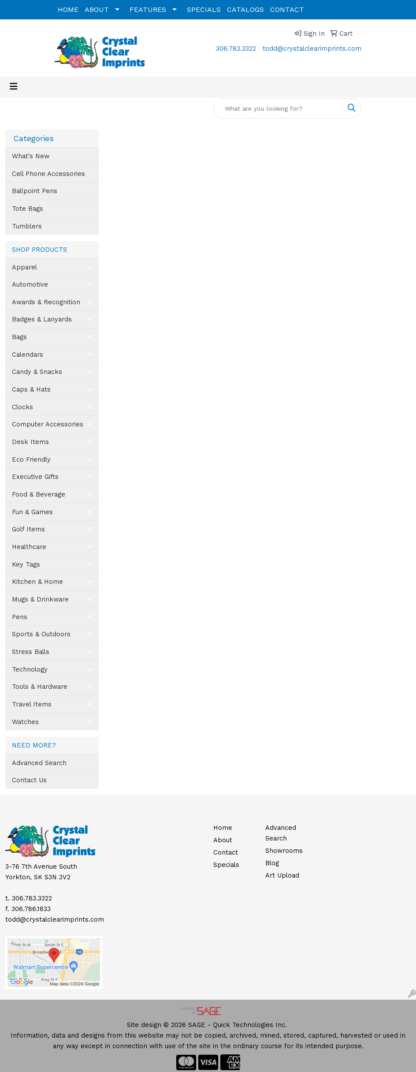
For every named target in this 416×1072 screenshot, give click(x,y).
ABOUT (97, 9)
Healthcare (29, 547)
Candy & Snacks (37, 372)
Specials (226, 865)
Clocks (22, 407)
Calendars (27, 355)
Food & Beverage (38, 494)
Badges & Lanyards (42, 319)
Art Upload (282, 875)
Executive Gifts (35, 477)
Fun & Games (32, 512)
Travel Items (32, 704)
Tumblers (27, 226)
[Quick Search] (278, 108)
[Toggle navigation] (13, 86)
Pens (19, 617)
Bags (19, 337)
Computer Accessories (47, 424)
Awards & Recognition (46, 302)
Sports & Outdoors (41, 634)
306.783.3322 (236, 48)
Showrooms (284, 851)
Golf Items (28, 529)
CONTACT (287, 9)
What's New (30, 156)
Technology (30, 669)
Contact (225, 852)
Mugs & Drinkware (40, 599)
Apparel (24, 267)
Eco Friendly (31, 459)
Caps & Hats (31, 389)
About (222, 840)
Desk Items (30, 442)
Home (222, 828)
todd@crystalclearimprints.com (312, 48)
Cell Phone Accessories (48, 174)
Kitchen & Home (37, 582)
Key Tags (26, 564)
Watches (25, 722)
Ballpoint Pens (34, 191)
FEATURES (148, 9)
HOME (68, 9)
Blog (272, 863)
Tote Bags (27, 209)
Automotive (30, 284)
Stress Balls (30, 652)
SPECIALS (204, 9)
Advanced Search (39, 763)
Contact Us (29, 780)
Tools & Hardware (39, 687)
